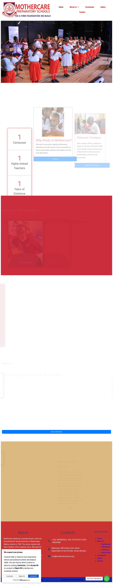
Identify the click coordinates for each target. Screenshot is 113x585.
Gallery (100, 558)
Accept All (33, 576)
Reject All (22, 576)
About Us (100, 541)
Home (99, 538)
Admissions (106, 553)
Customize (9, 576)
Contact (100, 561)
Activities (105, 550)
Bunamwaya (106, 544)
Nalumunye (106, 547)
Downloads (101, 555)
